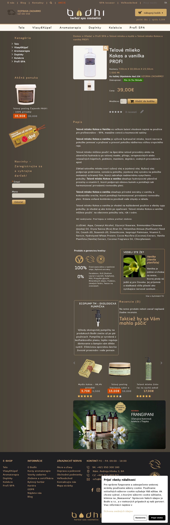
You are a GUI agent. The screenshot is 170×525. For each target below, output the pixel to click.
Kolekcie (115, 27)
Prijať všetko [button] (157, 518)
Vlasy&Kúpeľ (42, 27)
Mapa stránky (65, 485)
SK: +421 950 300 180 (105, 467)
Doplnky (95, 27)
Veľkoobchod (129, 2)
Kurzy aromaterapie (39, 470)
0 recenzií (131, 112)
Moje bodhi (150, 2)
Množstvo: (118, 101)
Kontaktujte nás (66, 481)
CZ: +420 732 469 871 (105, 475)
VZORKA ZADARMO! (152, 76)
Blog (23, 2)
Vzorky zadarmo (37, 474)
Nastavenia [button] (140, 518)
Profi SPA (137, 27)
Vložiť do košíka (142, 101)
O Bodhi (32, 467)
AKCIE (62, 2)
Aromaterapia (70, 27)
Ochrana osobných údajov (118, 511)
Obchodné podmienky (69, 474)
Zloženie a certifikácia (40, 478)
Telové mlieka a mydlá (121, 36)
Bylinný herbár (36, 481)
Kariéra (32, 485)
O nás (10, 2)
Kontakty (38, 2)
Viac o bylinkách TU (155, 296)
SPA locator (107, 2)
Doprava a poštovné (69, 470)
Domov (77, 36)
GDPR (31, 489)
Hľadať (88, 36)
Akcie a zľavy (64, 467)
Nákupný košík (153, 12)
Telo (21, 27)
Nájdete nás (35, 492)
